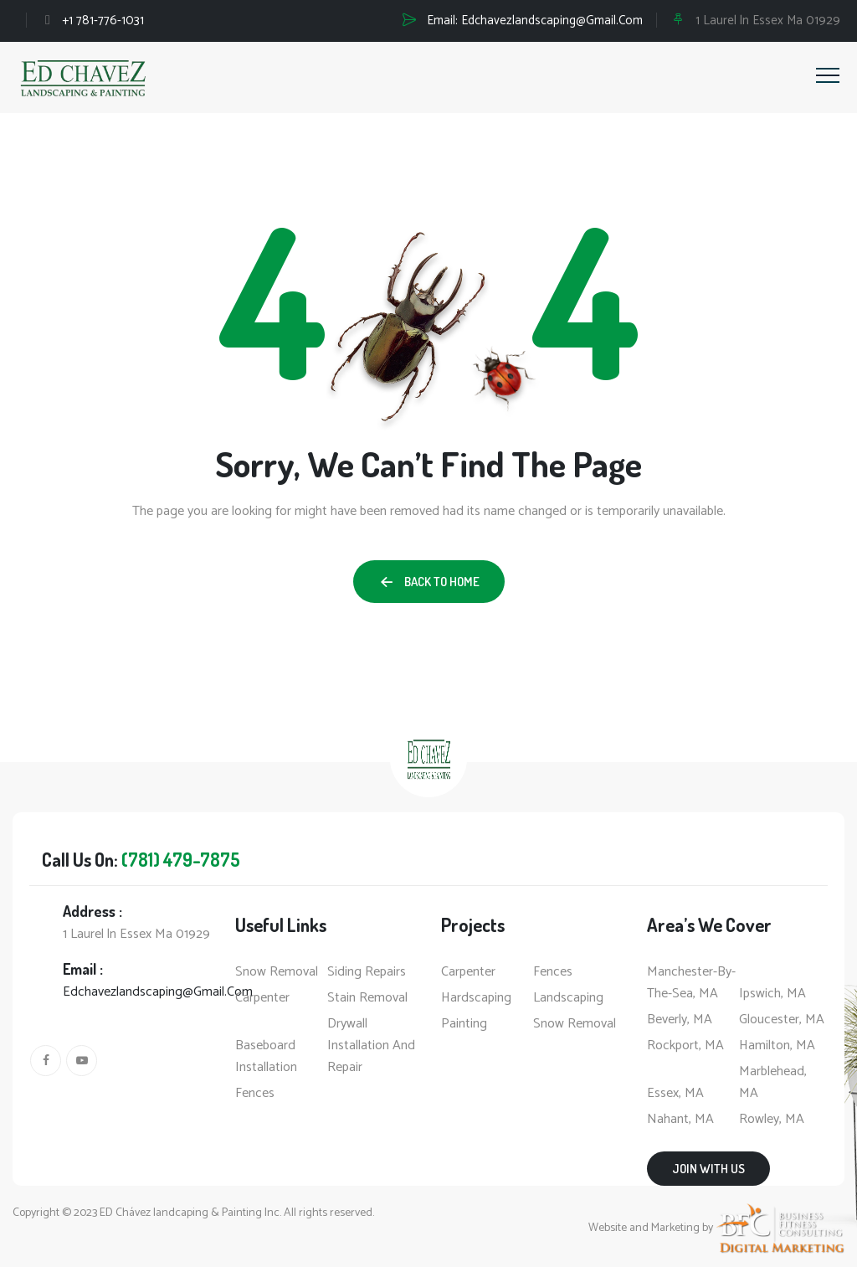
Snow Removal (276, 972)
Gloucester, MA (781, 1020)
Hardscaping (476, 998)
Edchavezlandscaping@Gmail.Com (158, 992)
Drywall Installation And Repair (371, 1046)
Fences (255, 1094)
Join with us (708, 1169)
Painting (464, 1024)
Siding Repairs (366, 972)
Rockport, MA (685, 1046)
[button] (429, 581)
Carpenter (262, 998)
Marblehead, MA (773, 1083)
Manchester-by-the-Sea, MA (691, 983)
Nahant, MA (680, 1120)
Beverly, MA (679, 1020)
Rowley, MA (771, 1120)
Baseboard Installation (266, 1057)
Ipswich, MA (772, 994)
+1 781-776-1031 (103, 20)
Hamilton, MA (777, 1046)
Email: (535, 20)
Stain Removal (367, 998)
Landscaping (568, 998)
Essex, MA (675, 1094)
